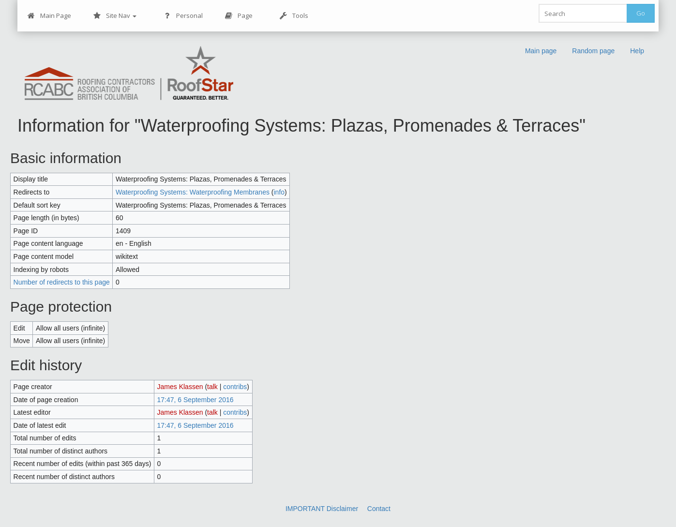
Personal (183, 15)
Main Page (49, 15)
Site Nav (114, 15)
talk (212, 387)
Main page (540, 51)
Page (239, 15)
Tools (294, 15)
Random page (593, 51)
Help (637, 51)
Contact (379, 508)
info (279, 192)
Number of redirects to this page (62, 282)
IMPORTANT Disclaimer (321, 508)
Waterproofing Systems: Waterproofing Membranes (193, 192)
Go (640, 13)
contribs (235, 387)
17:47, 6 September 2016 (195, 400)
